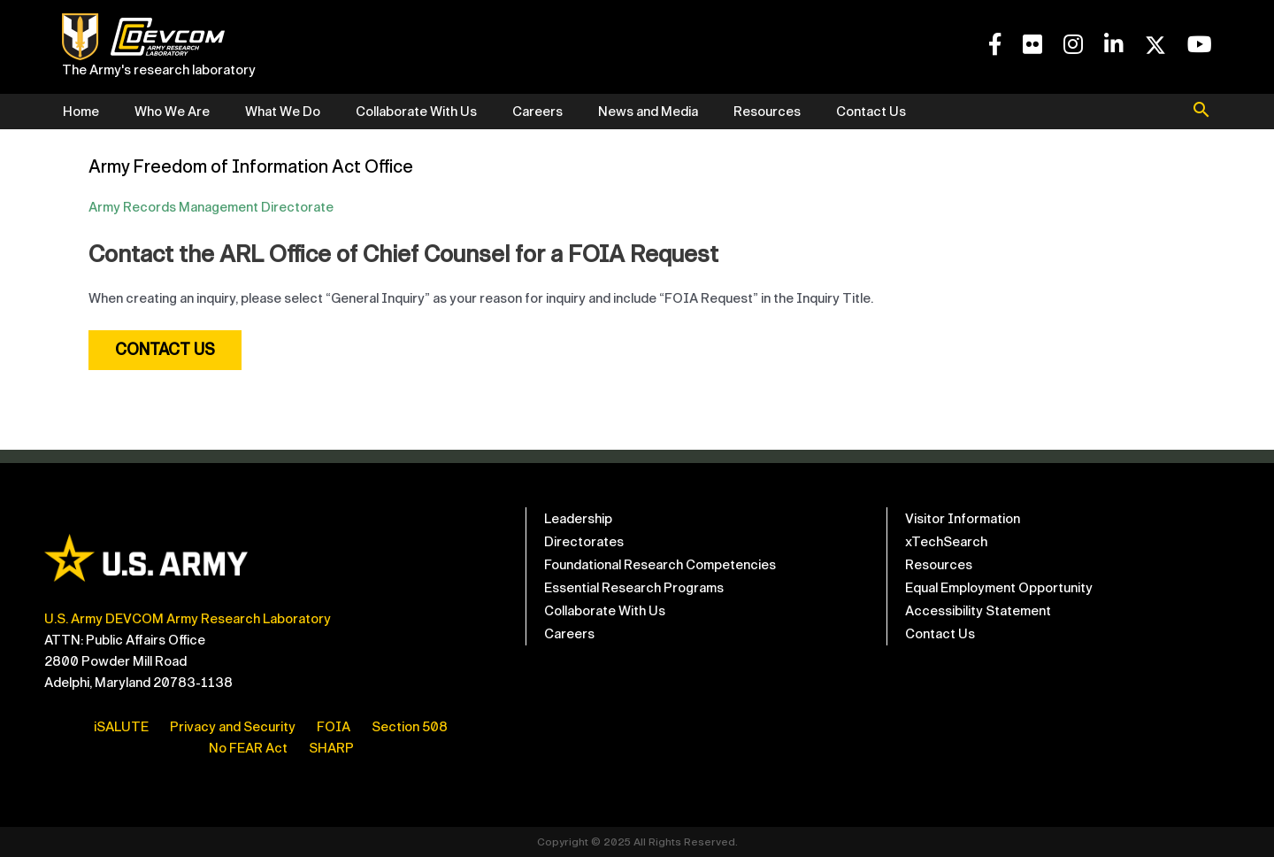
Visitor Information (962, 519)
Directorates (584, 542)
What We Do (282, 112)
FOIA (333, 727)
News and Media (648, 112)
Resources (767, 112)
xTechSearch (946, 542)
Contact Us (871, 112)
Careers (537, 112)
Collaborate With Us (416, 112)
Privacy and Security (232, 727)
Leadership (578, 519)
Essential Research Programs (634, 588)
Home (81, 112)
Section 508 (410, 727)
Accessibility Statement (978, 611)
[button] (1201, 111)
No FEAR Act (248, 748)
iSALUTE (121, 727)
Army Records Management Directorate (211, 207)
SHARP (331, 748)
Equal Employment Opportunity (999, 588)
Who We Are (172, 112)
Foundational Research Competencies (660, 565)
